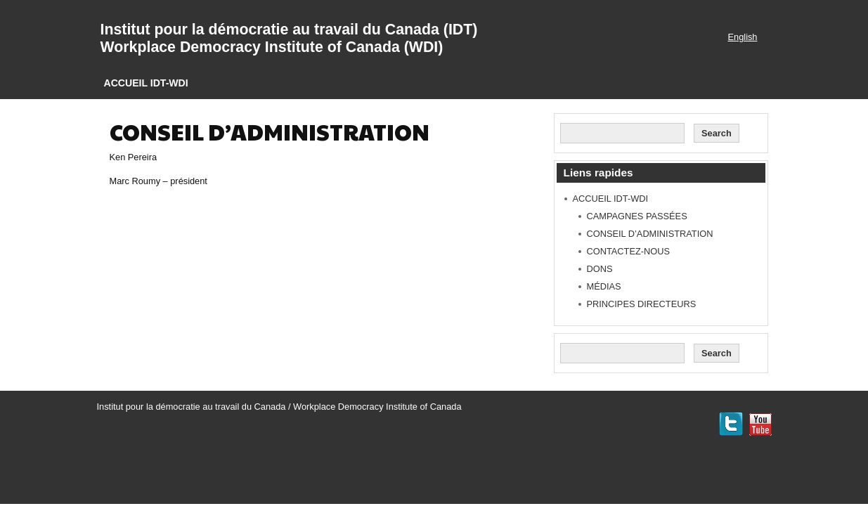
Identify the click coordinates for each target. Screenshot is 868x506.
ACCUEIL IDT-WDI (146, 83)
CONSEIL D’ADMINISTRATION (650, 233)
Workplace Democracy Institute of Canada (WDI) (272, 47)
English (743, 37)
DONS (600, 269)
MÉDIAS (604, 286)
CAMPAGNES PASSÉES (637, 216)
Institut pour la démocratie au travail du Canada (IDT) (289, 29)
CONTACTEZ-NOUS (628, 251)
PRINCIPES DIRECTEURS (642, 304)
